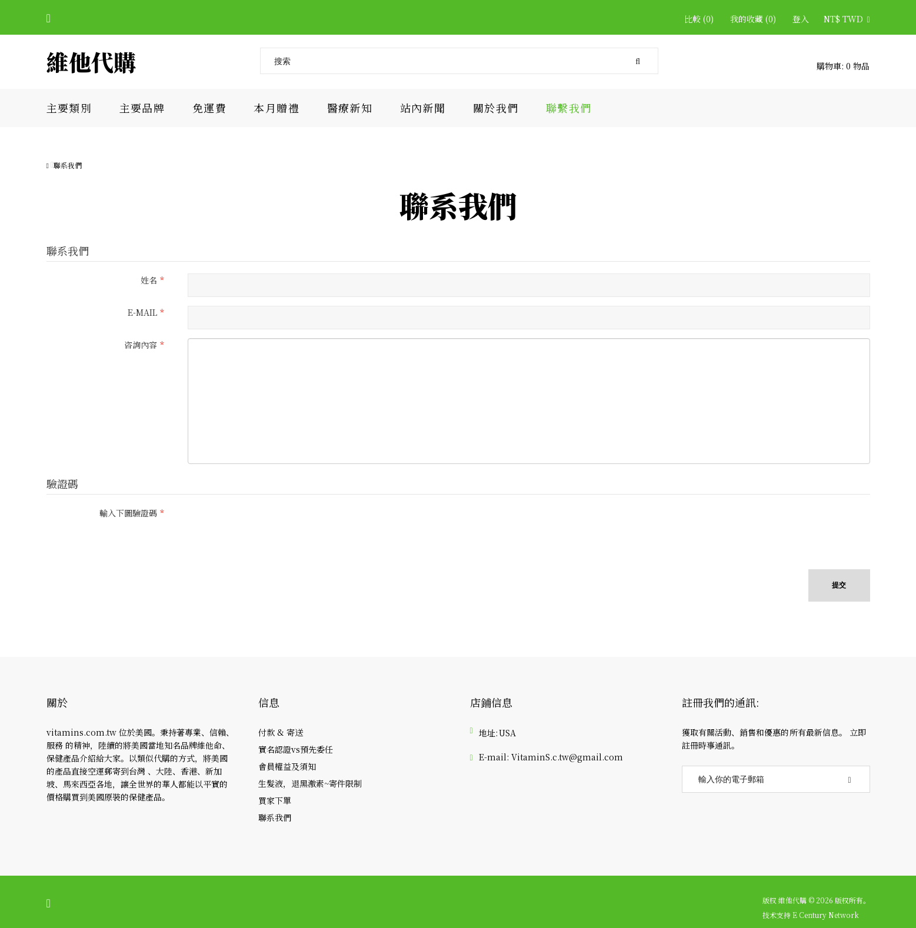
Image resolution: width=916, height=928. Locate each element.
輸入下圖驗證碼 (128, 513)
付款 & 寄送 (280, 732)
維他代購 (91, 61)
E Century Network (825, 915)
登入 (800, 19)
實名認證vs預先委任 (295, 749)
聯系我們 (68, 165)
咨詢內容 (140, 344)
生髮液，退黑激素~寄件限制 (310, 783)
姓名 (149, 280)
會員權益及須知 (287, 766)
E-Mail (142, 312)
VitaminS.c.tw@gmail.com (567, 757)
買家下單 (274, 800)
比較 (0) (699, 19)
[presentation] (277, 529)
